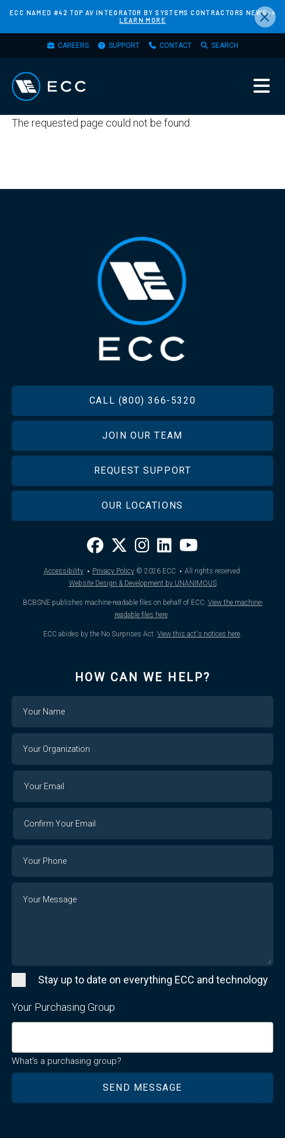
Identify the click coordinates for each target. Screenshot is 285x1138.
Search (224, 45)
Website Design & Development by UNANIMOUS (143, 583)
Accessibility (64, 571)
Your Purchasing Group (63, 1007)
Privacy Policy (113, 571)
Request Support (143, 470)
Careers (73, 45)
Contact (175, 45)
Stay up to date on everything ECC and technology (153, 980)
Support (124, 45)
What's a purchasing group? (66, 1061)
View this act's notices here (198, 634)
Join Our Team (142, 435)
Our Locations (142, 505)
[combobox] (142, 1037)
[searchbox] (19, 1031)
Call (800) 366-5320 (142, 400)
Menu (261, 86)
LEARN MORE (142, 20)
